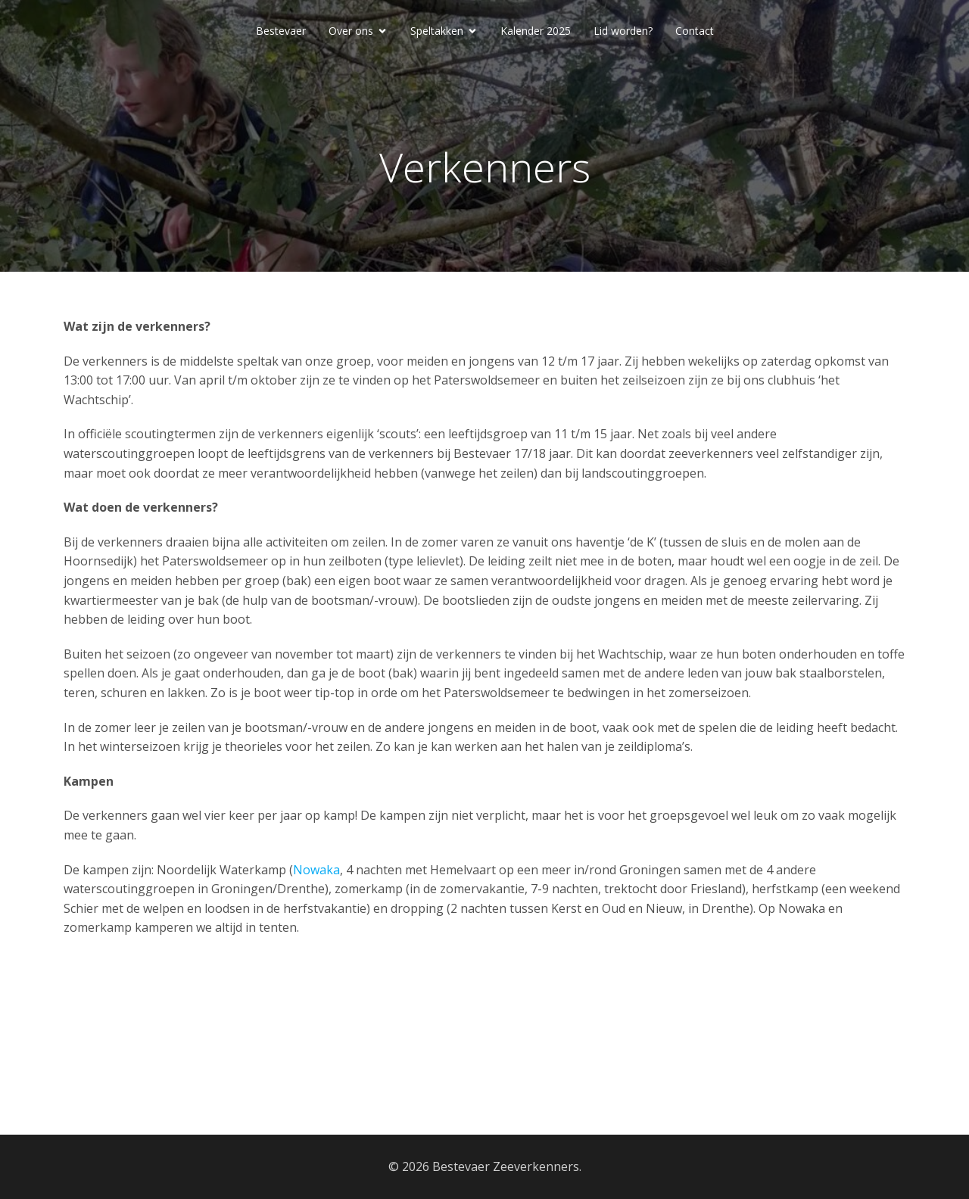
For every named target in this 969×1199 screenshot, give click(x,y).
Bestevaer (281, 30)
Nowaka (316, 869)
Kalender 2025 (535, 30)
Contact (694, 30)
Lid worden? (623, 30)
